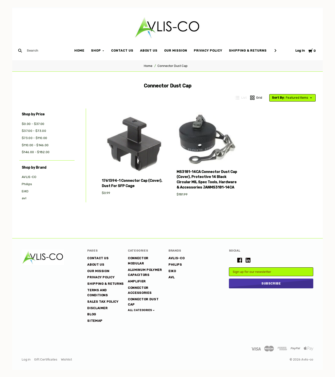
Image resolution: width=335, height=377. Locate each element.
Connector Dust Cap (172, 66)
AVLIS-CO (29, 177)
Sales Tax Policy (102, 301)
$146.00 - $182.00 (36, 152)
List (241, 98)
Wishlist (66, 359)
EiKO (25, 191)
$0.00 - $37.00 (33, 124)
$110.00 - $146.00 (35, 145)
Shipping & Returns (248, 50)
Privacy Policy (208, 50)
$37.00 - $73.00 (34, 131)
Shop (96, 50)
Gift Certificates (45, 359)
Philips (27, 184)
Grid (256, 98)
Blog (91, 314)
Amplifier (137, 281)
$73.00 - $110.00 (34, 138)
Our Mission (175, 50)
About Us (149, 50)
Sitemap (95, 321)
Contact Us (122, 50)
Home (79, 50)
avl (24, 198)
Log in (300, 50)
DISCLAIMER (97, 308)
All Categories (140, 310)
